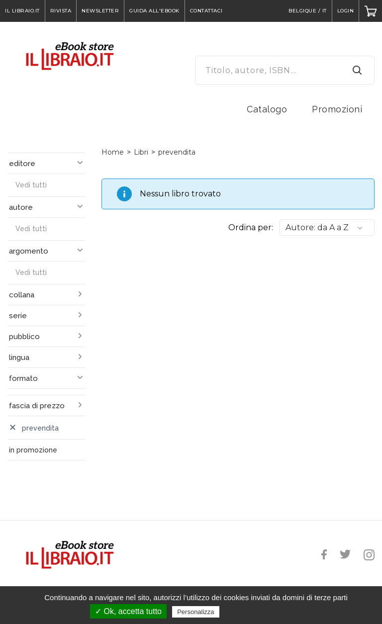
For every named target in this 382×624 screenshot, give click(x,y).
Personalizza (195, 612)
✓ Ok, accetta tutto (128, 611)
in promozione (33, 450)
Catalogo (267, 109)
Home (112, 152)
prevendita (176, 152)
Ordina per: (250, 227)
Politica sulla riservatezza (263, 612)
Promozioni (337, 109)
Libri (141, 152)
